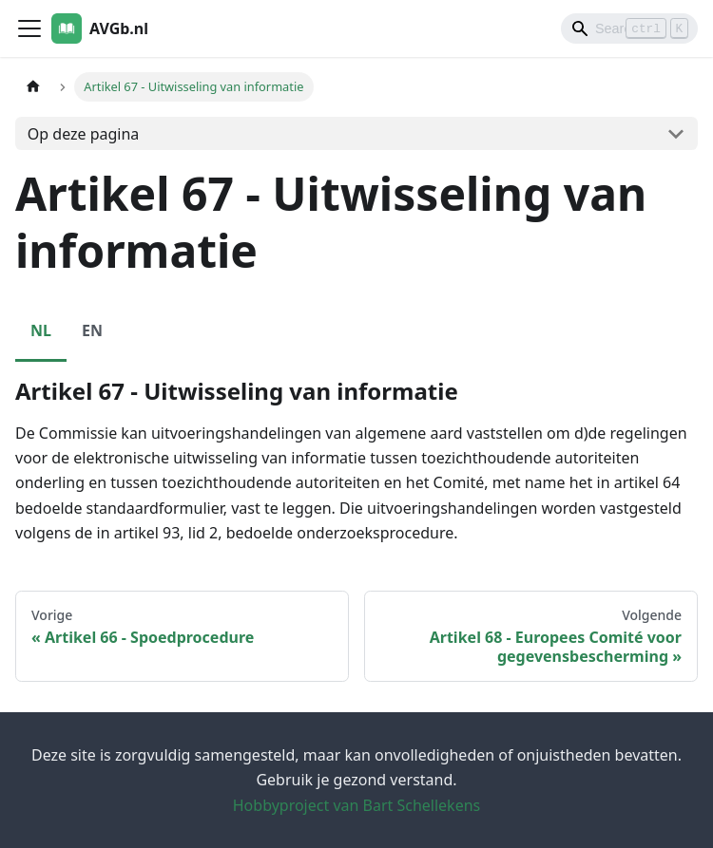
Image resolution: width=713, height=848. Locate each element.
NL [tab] (40, 330)
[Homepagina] (33, 87)
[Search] (629, 28)
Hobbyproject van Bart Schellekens (356, 805)
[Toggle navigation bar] (29, 28)
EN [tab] (92, 330)
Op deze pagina (84, 133)
